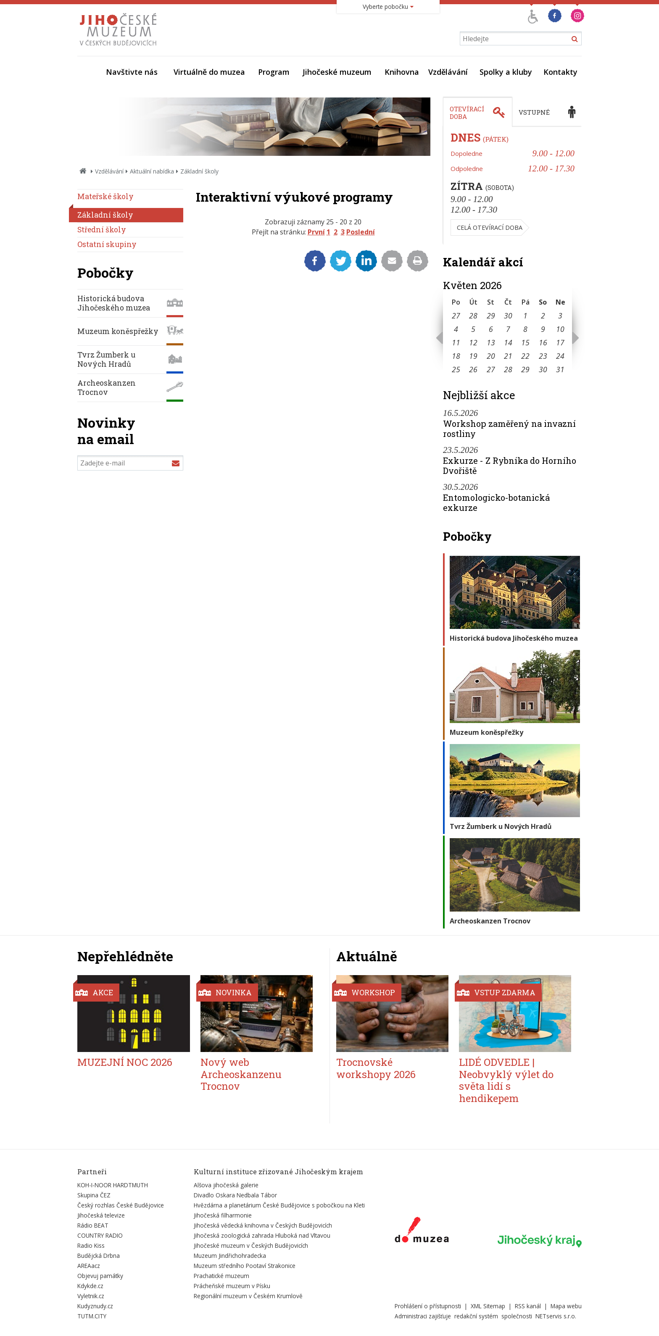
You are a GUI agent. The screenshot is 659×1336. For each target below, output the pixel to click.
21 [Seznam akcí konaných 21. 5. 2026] (508, 356)
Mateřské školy (105, 196)
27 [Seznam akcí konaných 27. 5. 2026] (491, 369)
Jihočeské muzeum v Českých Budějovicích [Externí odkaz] (251, 1245)
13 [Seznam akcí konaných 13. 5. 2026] (491, 342)
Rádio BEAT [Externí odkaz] (92, 1225)
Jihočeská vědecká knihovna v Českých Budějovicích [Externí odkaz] (263, 1225)
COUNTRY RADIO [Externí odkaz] (100, 1235)
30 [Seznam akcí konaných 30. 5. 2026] (543, 369)
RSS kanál (528, 1306)
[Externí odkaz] (422, 1231)
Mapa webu (566, 1306)
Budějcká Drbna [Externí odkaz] (98, 1256)
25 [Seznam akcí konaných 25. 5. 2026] (456, 369)
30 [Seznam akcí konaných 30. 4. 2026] (508, 315)
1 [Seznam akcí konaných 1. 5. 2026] (525, 315)
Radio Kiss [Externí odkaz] (91, 1245)
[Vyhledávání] (521, 38)
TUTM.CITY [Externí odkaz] (91, 1316)
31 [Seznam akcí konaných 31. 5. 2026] (560, 369)
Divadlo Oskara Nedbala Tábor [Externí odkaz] (235, 1195)
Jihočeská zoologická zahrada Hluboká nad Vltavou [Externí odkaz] (262, 1235)
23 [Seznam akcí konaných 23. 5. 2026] (543, 356)
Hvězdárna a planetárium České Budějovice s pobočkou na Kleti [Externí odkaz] (279, 1205)
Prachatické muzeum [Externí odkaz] (221, 1276)
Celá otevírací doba (489, 227)
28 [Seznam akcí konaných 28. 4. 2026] (473, 315)
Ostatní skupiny (107, 244)
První (316, 232)
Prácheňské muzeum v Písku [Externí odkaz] (232, 1286)
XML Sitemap (488, 1306)
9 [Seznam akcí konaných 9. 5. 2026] (543, 329)
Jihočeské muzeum (337, 72)
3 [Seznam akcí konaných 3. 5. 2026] (560, 315)
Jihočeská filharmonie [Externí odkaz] (223, 1215)
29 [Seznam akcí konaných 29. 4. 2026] (491, 315)
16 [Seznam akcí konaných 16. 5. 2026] (543, 342)
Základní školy (105, 215)
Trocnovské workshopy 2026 (376, 1068)
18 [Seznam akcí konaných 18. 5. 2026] (456, 356)
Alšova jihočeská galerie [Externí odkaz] (226, 1185)
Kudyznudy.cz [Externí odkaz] (95, 1306)
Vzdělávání (448, 72)
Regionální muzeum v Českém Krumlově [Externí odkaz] (248, 1296)
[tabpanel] (512, 186)
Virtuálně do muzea (209, 72)
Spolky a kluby (506, 72)
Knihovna (402, 72)
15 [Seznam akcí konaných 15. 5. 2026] (525, 342)
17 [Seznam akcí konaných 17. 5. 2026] (560, 342)
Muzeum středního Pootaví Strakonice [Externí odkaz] (244, 1266)
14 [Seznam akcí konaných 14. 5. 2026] (508, 342)
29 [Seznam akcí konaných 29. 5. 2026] (525, 369)
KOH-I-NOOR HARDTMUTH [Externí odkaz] (112, 1185)
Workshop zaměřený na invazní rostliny (509, 428)
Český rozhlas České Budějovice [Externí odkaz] (120, 1205)
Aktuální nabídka (152, 171)
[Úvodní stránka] (120, 48)
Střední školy (101, 229)
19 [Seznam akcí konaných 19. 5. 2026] (473, 356)
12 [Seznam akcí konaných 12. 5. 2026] (473, 342)
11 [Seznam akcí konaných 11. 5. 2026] (456, 342)
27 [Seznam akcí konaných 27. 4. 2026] (456, 315)
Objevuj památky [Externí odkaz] (100, 1276)
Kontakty (560, 72)
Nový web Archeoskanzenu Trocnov (241, 1074)
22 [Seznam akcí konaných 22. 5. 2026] (525, 356)
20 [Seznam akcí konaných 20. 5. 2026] (491, 356)
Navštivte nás (132, 72)
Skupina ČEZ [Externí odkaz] (94, 1195)
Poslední (360, 232)
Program (274, 72)
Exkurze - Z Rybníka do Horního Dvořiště (509, 465)
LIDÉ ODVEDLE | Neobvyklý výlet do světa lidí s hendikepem (506, 1080)
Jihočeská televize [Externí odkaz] (101, 1215)
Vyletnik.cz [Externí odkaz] (90, 1296)
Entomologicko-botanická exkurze (496, 502)
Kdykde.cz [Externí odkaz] (90, 1286)
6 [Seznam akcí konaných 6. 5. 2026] (491, 329)
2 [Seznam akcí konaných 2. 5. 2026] (543, 315)
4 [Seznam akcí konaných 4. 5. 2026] (456, 329)
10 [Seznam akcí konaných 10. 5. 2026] (560, 329)
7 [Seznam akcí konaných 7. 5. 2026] (508, 329)
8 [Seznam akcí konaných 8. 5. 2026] (525, 329)
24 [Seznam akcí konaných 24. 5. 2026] (560, 356)
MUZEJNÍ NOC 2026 (124, 1062)
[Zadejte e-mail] (130, 463)
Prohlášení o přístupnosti (428, 1306)
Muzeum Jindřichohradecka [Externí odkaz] (230, 1256)
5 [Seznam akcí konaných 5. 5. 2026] (473, 329)
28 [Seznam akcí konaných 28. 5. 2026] (508, 369)
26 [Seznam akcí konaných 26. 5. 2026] (473, 369)
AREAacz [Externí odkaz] (88, 1266)
